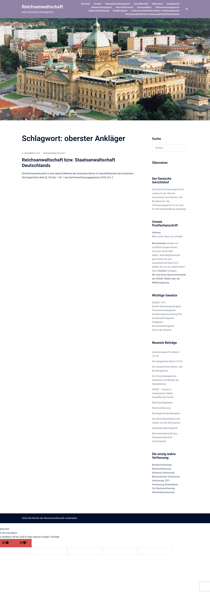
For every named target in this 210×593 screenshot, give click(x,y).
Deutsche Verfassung (163, 472)
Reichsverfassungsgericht (167, 7)
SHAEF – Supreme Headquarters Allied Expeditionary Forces (163, 393)
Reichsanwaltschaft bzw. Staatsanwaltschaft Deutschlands (152, 14)
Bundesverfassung (162, 464)
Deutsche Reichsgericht (169, 189)
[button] (187, 9)
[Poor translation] (23, 543)
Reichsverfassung (161, 408)
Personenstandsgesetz (164, 310)
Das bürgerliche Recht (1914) (167, 361)
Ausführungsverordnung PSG (167, 314)
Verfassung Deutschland (165, 484)
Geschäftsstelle (141, 4)
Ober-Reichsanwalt (124, 7)
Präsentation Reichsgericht (117, 4)
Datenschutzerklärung (99, 10)
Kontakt (97, 4)
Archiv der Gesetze (162, 330)
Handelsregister (120, 10)
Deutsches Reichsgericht (165, 428)
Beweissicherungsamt (101, 7)
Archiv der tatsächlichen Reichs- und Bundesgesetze (155, 10)
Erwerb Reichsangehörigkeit (166, 306)
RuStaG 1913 (159, 302)
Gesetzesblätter (144, 7)
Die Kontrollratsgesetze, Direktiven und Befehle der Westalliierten (165, 380)
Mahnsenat (157, 4)
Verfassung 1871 (161, 480)
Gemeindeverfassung (163, 492)
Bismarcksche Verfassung (166, 476)
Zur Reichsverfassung (163, 488)
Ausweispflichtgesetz (163, 318)
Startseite (85, 4)
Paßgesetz (157, 322)
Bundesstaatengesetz (163, 326)
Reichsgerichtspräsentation (166, 413)
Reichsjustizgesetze (162, 402)
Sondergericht (173, 4)
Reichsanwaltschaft (42, 6)
